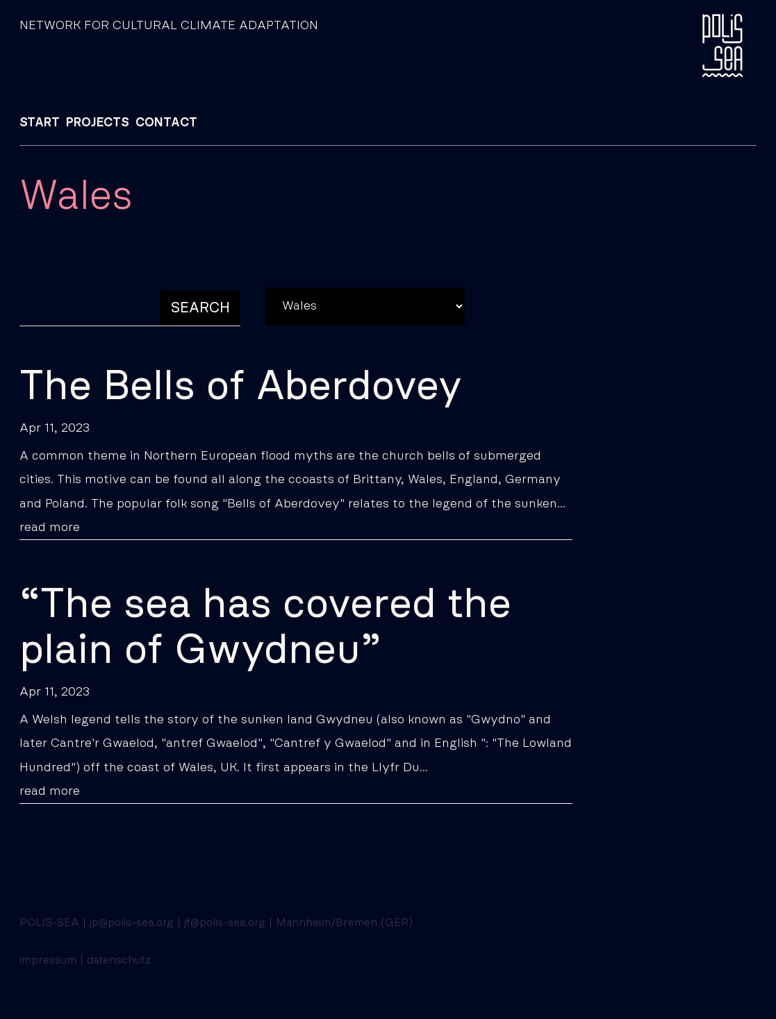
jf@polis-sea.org (224, 922)
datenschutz (119, 960)
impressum (47, 960)
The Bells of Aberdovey (240, 386)
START (39, 123)
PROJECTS (97, 123)
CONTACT (166, 123)
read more (49, 527)
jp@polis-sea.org (132, 922)
